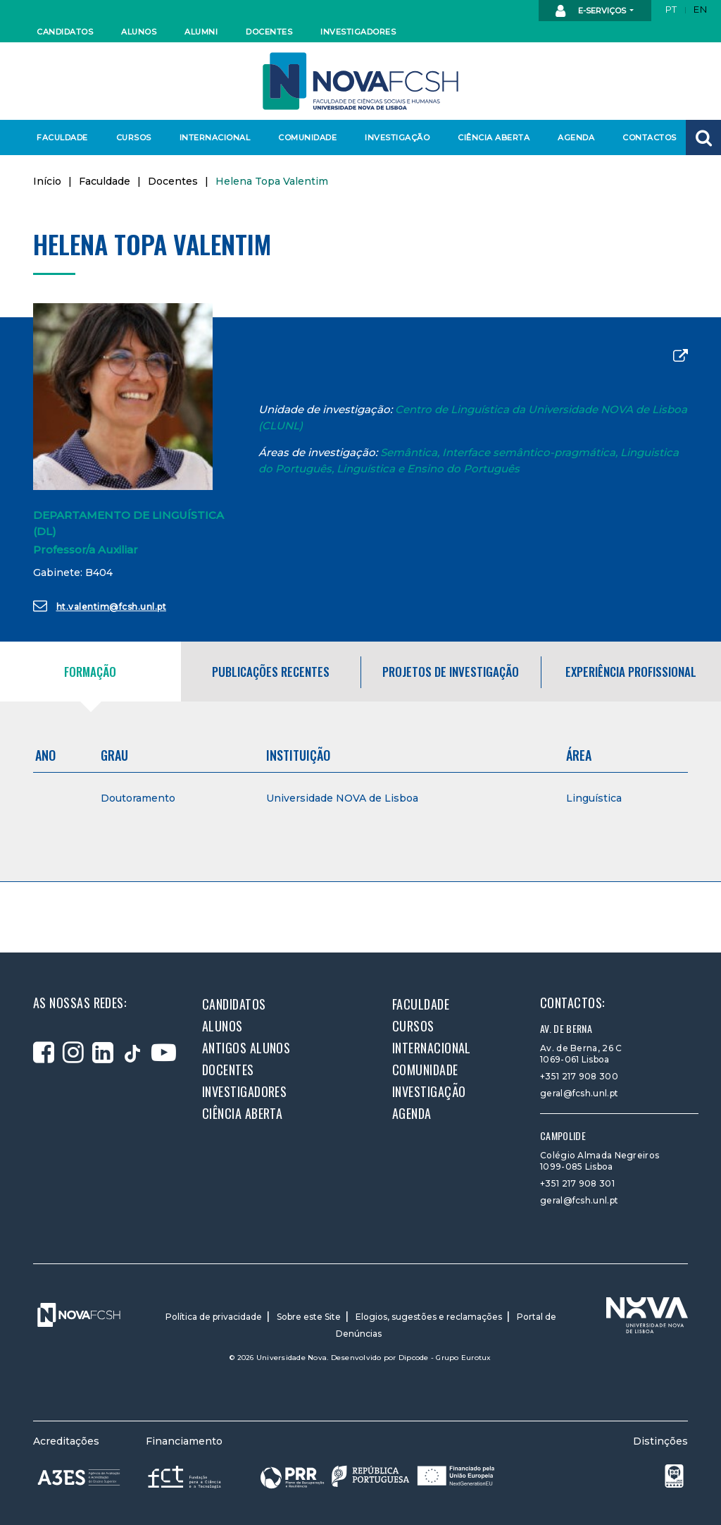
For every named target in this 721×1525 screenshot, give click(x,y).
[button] (703, 137)
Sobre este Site (309, 1316)
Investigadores (357, 32)
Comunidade (307, 137)
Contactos (649, 137)
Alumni (201, 32)
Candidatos (65, 32)
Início (47, 181)
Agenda (576, 137)
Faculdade (62, 137)
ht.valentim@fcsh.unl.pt (99, 606)
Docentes (269, 32)
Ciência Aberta (493, 137)
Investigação (397, 137)
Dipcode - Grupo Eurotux (445, 1357)
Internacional (214, 137)
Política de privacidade (213, 1316)
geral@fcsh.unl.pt (579, 1093)
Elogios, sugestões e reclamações (429, 1316)
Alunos (138, 32)
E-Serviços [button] (592, 11)
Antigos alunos (246, 1048)
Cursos (133, 137)
